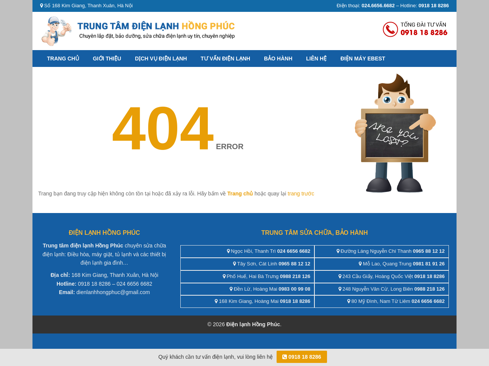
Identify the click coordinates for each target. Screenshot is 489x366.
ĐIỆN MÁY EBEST (362, 58)
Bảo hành (278, 58)
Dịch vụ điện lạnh (161, 58)
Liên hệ (316, 58)
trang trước (301, 193)
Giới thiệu (107, 58)
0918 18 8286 (301, 357)
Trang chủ (63, 58)
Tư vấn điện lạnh (225, 58)
